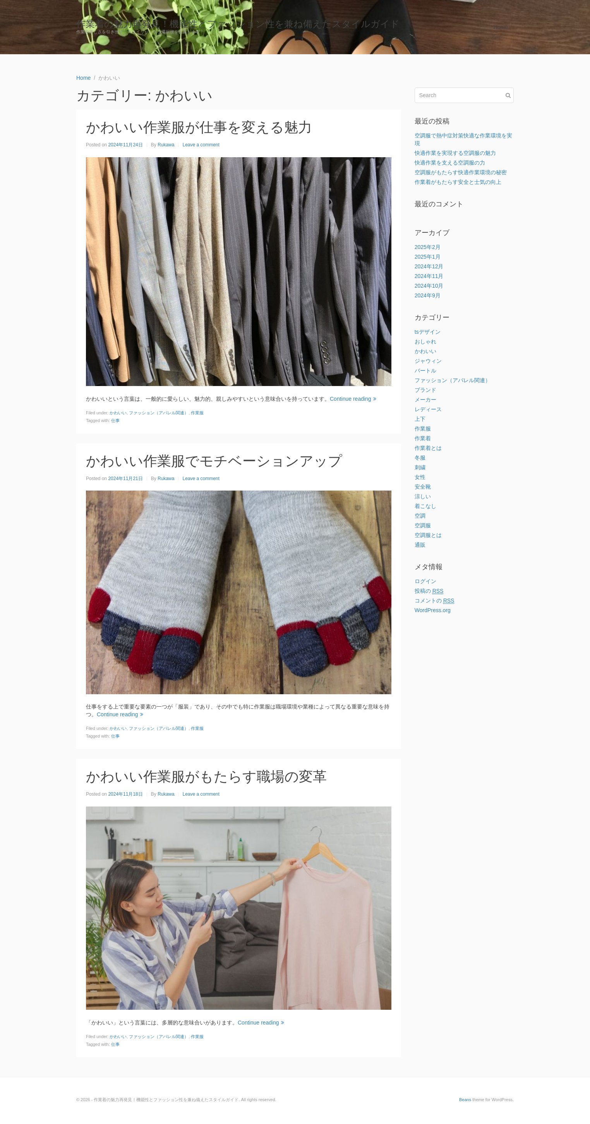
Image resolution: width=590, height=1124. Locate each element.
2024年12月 (429, 266)
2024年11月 (429, 276)
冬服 (420, 458)
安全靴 (423, 487)
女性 (420, 477)
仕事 (115, 420)
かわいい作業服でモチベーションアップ (214, 461)
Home (501, 27)
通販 (420, 545)
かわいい (118, 412)
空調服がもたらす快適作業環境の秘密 (461, 172)
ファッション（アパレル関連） (159, 412)
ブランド (425, 390)
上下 (420, 419)
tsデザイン (428, 332)
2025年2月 (428, 247)
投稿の (429, 591)
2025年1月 (428, 257)
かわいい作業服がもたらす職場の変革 (206, 776)
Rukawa (166, 145)
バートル (425, 370)
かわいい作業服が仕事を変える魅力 (199, 127)
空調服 (423, 525)
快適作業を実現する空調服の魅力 (455, 153)
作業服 (197, 412)
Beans (465, 1099)
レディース (428, 409)
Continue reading (353, 399)
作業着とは (428, 448)
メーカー (425, 399)
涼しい (423, 496)
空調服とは (428, 535)
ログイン (425, 581)
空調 (420, 516)
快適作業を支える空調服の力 (450, 163)
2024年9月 (428, 295)
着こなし (425, 506)
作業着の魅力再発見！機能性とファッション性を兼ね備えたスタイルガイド (238, 24)
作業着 (423, 438)
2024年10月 (429, 286)
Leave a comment (200, 145)
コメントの (435, 600)
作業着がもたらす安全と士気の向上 (458, 182)
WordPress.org (433, 610)
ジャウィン (428, 361)
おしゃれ (425, 341)
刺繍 (420, 467)
